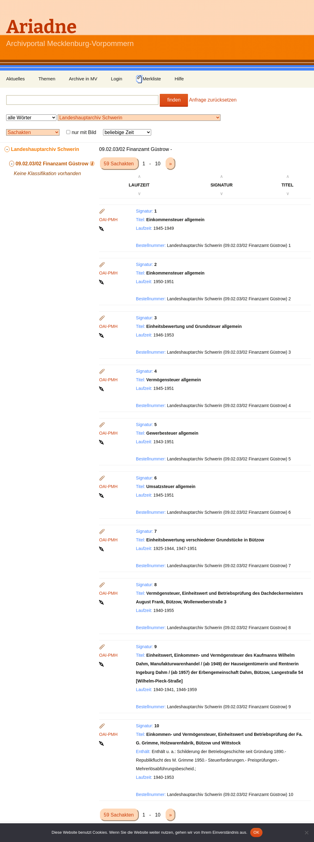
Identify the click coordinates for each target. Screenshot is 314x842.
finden (174, 99)
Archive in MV (83, 78)
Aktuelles (15, 78)
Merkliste (148, 79)
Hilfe (179, 78)
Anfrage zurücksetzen (213, 99)
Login (116, 78)
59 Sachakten (119, 163)
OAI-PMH (108, 219)
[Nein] (306, 832)
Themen (46, 78)
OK (256, 832)
